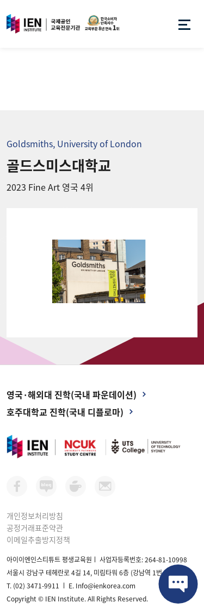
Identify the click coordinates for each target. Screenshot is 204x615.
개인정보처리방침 (35, 515)
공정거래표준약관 (35, 527)
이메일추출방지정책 (38, 539)
